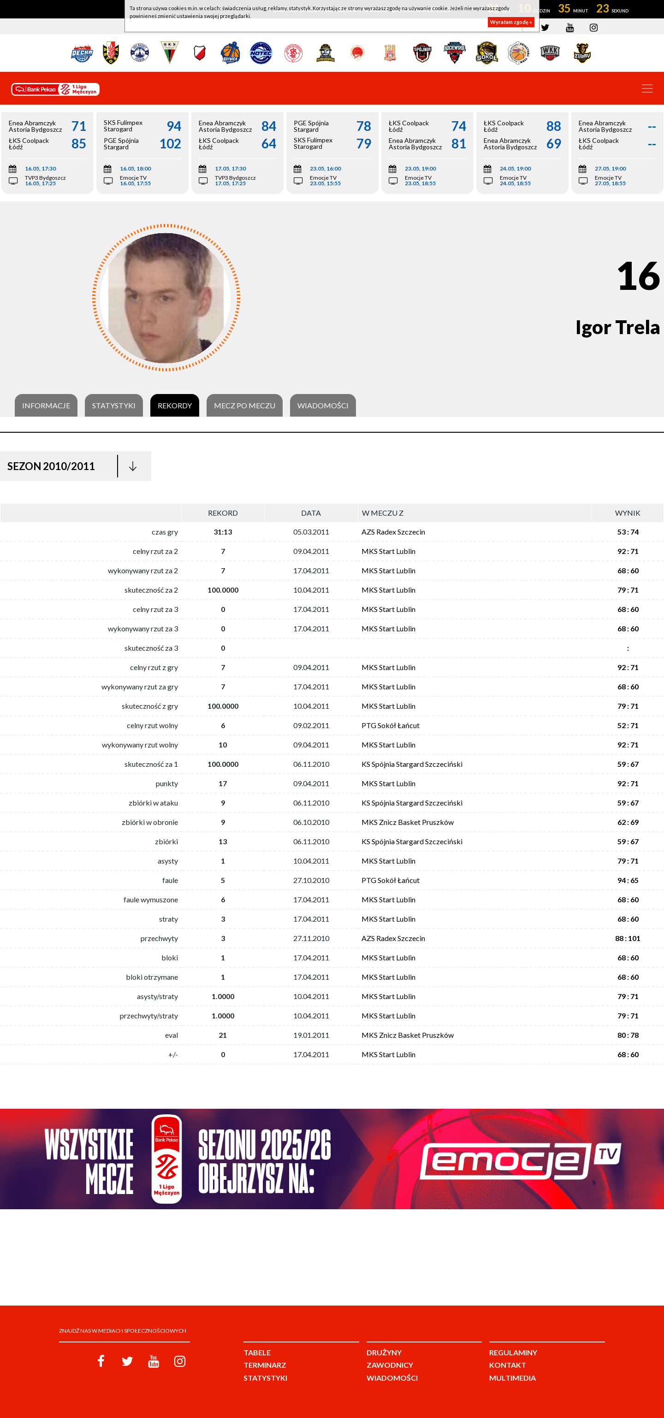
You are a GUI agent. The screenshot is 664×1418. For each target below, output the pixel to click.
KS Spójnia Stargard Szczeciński (412, 763)
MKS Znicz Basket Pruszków (408, 822)
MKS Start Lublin (388, 551)
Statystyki (114, 405)
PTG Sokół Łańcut (391, 725)
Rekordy (175, 405)
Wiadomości (323, 405)
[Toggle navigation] (647, 88)
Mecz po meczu (244, 405)
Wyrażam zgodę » (511, 22)
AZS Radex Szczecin (393, 531)
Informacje (46, 405)
